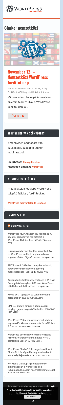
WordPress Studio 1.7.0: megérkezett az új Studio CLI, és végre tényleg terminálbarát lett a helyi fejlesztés (30, 352)
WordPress (37, 166)
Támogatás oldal (31, 162)
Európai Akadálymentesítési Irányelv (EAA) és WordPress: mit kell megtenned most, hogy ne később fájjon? (30, 254)
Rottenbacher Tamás (24, 88)
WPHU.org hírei (25, 92)
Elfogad (32, 396)
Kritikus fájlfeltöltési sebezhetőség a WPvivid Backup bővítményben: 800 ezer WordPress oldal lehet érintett (31, 283)
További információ (36, 393)
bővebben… (18, 116)
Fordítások (12, 92)
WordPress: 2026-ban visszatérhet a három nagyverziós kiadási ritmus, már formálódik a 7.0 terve (31, 323)
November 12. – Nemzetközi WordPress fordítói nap (28, 77)
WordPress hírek (20, 225)
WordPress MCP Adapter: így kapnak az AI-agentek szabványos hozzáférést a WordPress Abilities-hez (30, 236)
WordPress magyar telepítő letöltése (27, 203)
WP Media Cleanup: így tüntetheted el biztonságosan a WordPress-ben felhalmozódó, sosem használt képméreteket (31, 366)
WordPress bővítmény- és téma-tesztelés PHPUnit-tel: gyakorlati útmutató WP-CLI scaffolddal (29, 337)
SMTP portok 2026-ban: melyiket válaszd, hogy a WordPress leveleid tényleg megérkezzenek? (30, 268)
